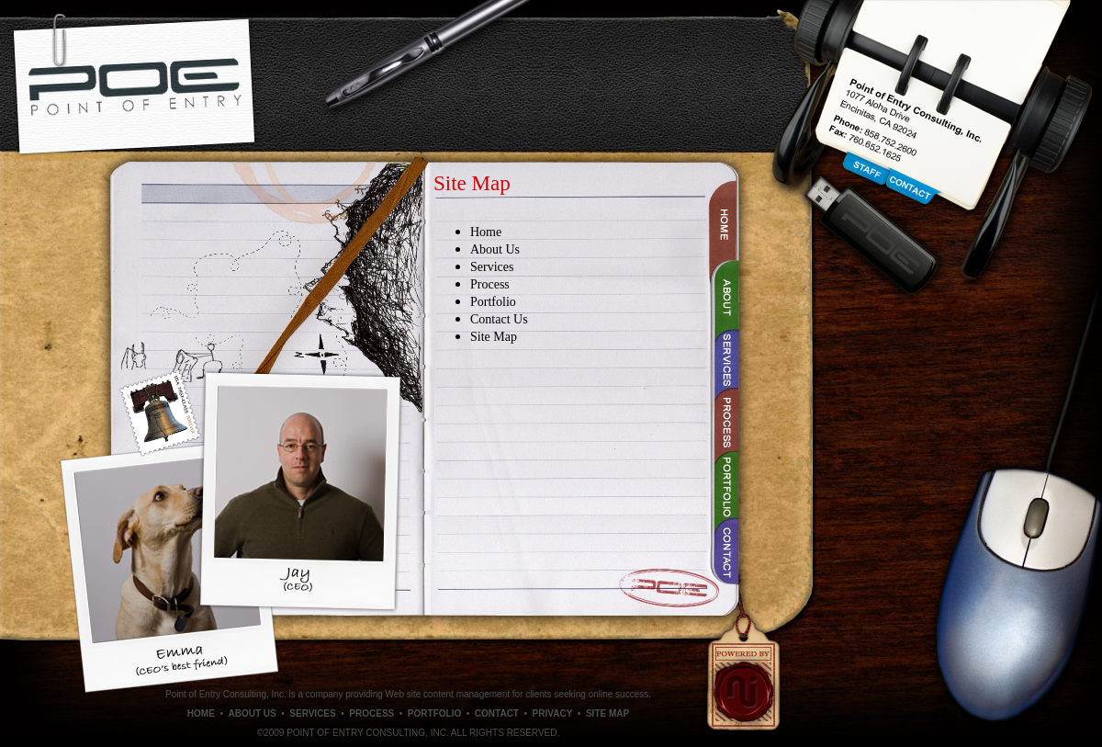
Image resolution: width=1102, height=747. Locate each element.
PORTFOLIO (434, 713)
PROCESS (371, 713)
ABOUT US (252, 713)
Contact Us (499, 319)
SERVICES (312, 713)
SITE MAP (607, 713)
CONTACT (497, 713)
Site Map (493, 337)
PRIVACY (553, 713)
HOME (201, 713)
